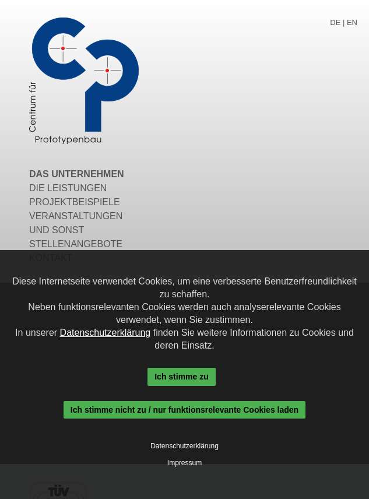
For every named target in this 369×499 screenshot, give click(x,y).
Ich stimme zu (181, 376)
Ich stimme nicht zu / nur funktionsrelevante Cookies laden (184, 409)
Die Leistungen (68, 188)
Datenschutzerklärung (105, 333)
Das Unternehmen (76, 174)
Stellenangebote (75, 244)
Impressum (184, 463)
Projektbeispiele (74, 202)
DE (335, 22)
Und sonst (56, 230)
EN (352, 22)
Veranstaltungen (75, 216)
